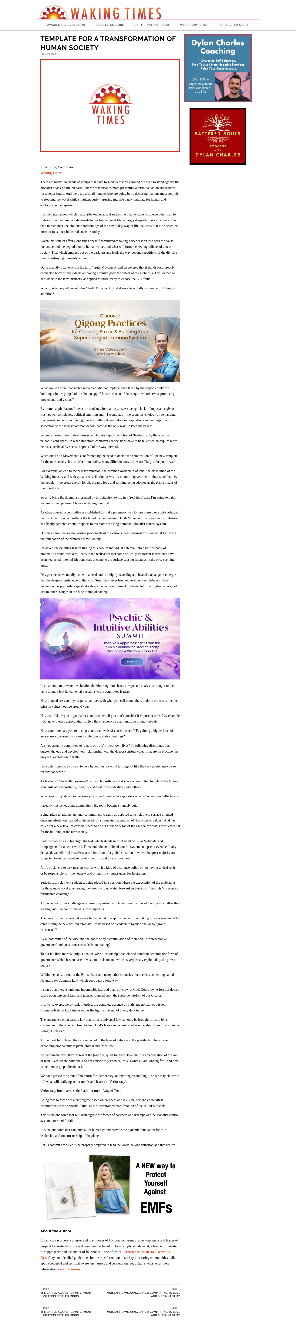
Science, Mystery (234, 25)
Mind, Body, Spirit (194, 25)
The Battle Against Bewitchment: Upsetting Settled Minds (73, 1293)
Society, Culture (110, 25)
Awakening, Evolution (66, 25)
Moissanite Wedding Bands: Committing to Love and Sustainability (143, 1293)
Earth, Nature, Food (152, 25)
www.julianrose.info (71, 1269)
